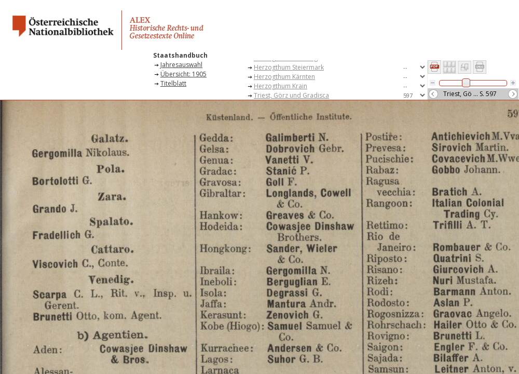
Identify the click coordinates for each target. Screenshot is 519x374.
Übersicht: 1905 (183, 74)
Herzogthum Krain (280, 86)
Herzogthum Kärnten (284, 76)
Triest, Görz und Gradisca (291, 95)
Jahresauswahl (181, 64)
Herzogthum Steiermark (289, 67)
